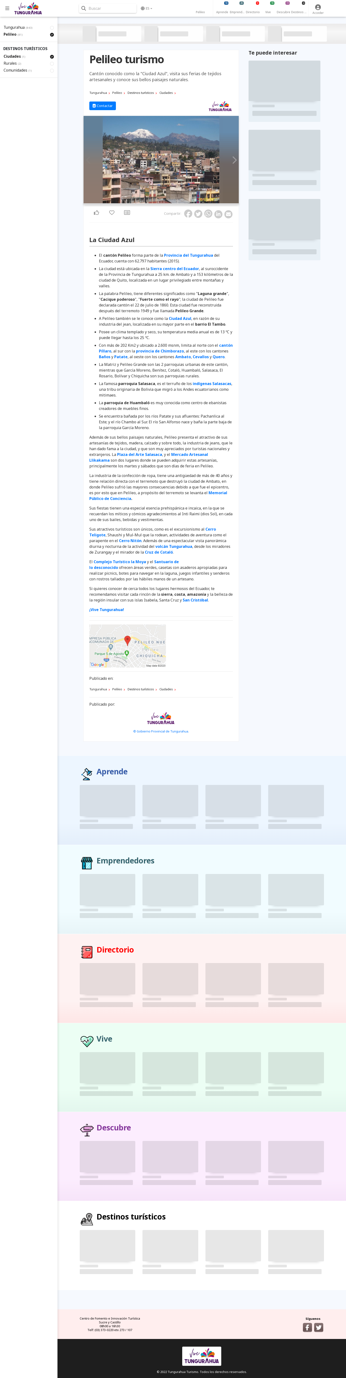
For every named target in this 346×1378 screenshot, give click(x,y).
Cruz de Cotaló (159, 552)
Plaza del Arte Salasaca (139, 454)
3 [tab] (164, 202)
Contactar (102, 105)
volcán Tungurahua (173, 546)
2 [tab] (161, 202)
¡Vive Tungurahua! (106, 609)
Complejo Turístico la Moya (120, 561)
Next (234, 160)
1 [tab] (158, 202)
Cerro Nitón (130, 540)
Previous (89, 160)
